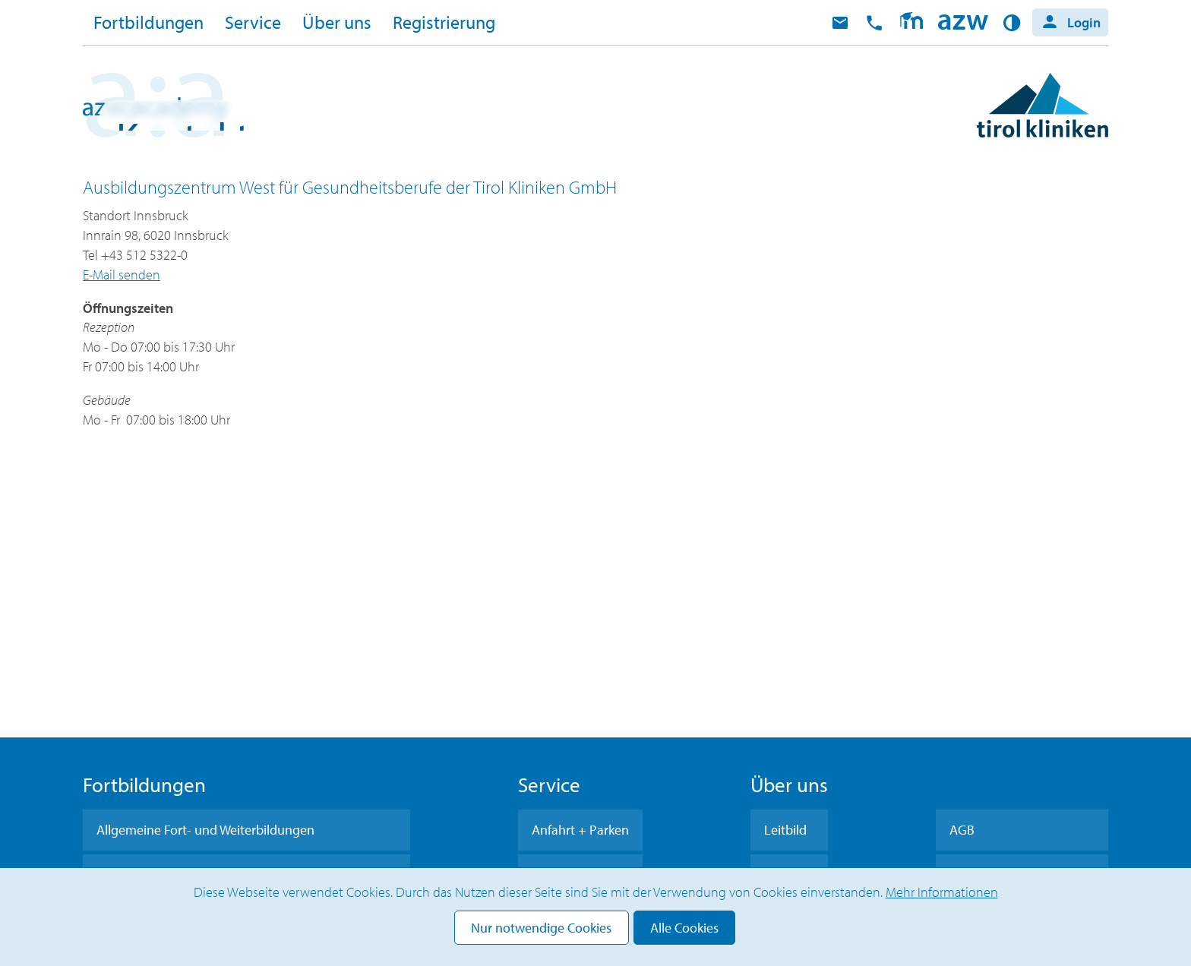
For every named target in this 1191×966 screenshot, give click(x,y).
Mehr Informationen (942, 892)
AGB (962, 829)
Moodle (911, 23)
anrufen (874, 23)
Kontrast (1014, 23)
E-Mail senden (121, 274)
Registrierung (444, 22)
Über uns (336, 22)
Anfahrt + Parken (580, 829)
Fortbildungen (148, 22)
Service (253, 22)
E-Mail (840, 23)
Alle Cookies (684, 927)
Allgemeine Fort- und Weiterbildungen (205, 829)
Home (963, 23)
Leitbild (785, 829)
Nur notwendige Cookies (541, 927)
